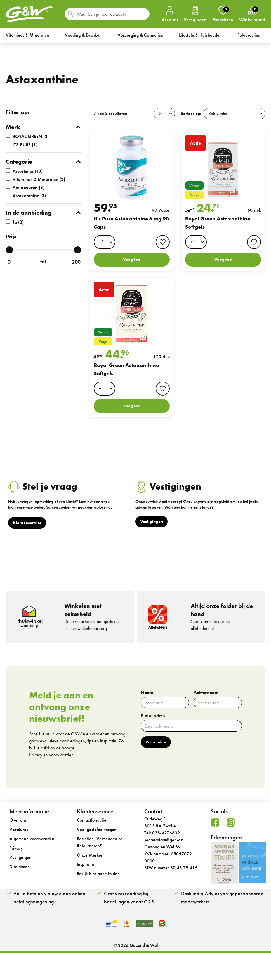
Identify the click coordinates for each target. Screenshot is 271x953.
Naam (147, 693)
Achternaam (206, 693)
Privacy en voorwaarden (51, 755)
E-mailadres (153, 716)
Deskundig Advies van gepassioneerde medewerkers (222, 897)
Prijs (11, 236)
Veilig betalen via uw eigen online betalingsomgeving (49, 897)
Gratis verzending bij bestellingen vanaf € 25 (129, 897)
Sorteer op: (191, 113)
